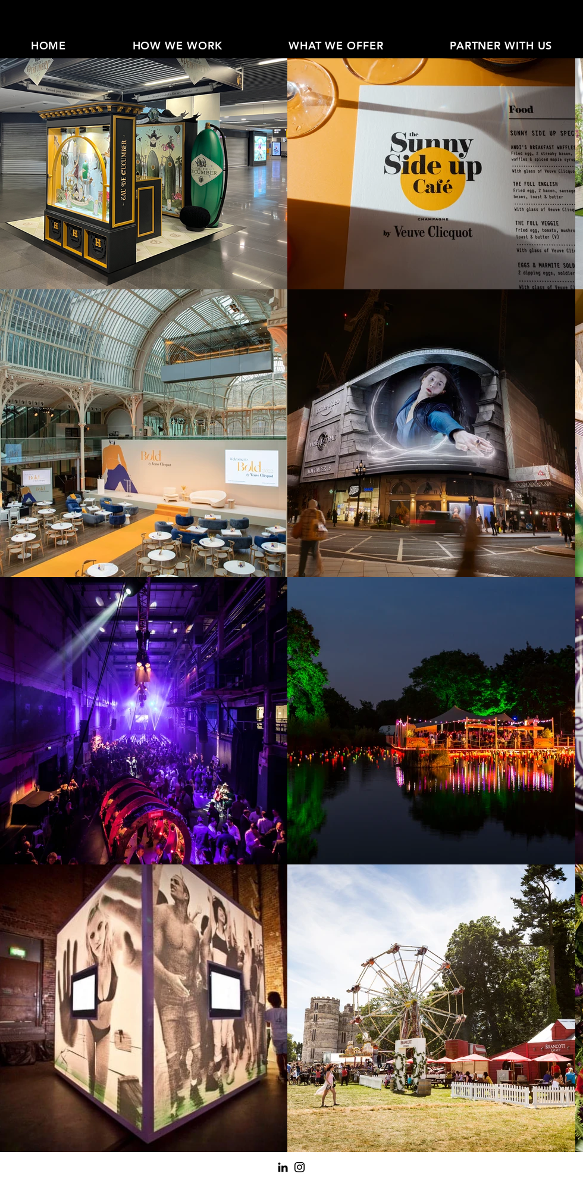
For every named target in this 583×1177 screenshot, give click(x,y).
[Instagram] (299, 1167)
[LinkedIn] (283, 1167)
